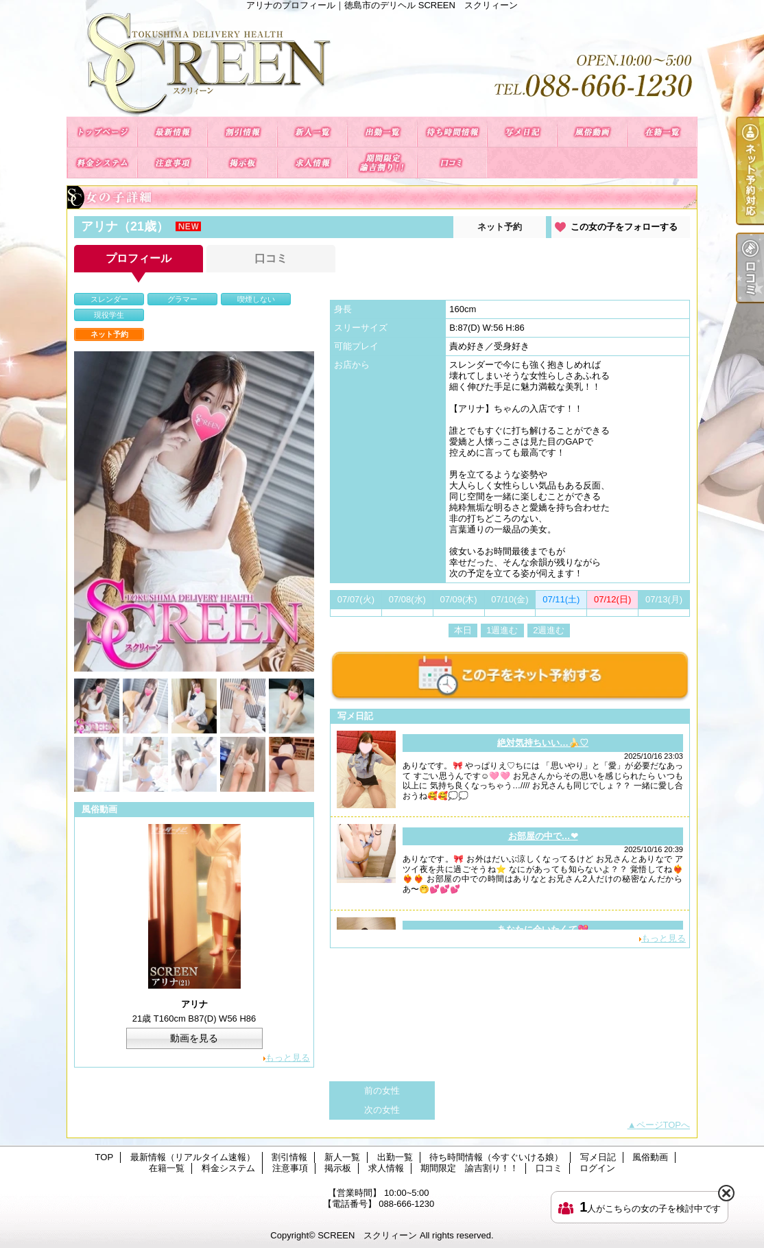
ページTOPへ (663, 1125)
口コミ (452, 163)
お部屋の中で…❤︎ (543, 836)
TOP (102, 132)
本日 (463, 630)
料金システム (102, 163)
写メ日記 (522, 132)
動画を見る (194, 1038)
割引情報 (242, 132)
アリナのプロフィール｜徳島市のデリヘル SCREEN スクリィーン (382, 63)
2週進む (548, 630)
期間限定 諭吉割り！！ (382, 163)
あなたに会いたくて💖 (542, 929)
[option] (194, 511)
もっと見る (287, 1057)
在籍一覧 (662, 132)
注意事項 (172, 163)
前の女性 (382, 1090)
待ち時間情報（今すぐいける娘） (452, 132)
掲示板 (242, 163)
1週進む (502, 630)
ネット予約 (499, 227)
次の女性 (382, 1110)
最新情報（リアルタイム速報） (172, 132)
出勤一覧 (382, 132)
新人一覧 (312, 132)
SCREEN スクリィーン (367, 1235)
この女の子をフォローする (624, 227)
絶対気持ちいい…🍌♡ (542, 743)
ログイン (597, 1168)
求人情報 (312, 163)
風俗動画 (592, 132)
